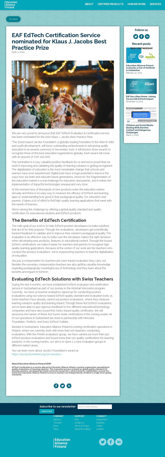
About (89, 4)
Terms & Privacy (82, 426)
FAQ (77, 419)
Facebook (100, 423)
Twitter (99, 426)
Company (58, 416)
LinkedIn (100, 429)
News (56, 429)
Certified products (110, 4)
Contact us (79, 423)
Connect (101, 416)
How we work (137, 4)
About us (57, 419)
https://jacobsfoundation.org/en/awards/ (37, 354)
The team (57, 423)
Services (155, 4)
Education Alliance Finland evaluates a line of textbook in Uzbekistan (140, 68)
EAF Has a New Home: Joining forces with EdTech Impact (141, 97)
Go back (13, 19)
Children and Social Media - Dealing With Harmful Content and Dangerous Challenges (140, 129)
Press (55, 426)
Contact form (102, 419)
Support (80, 416)
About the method (82, 429)
